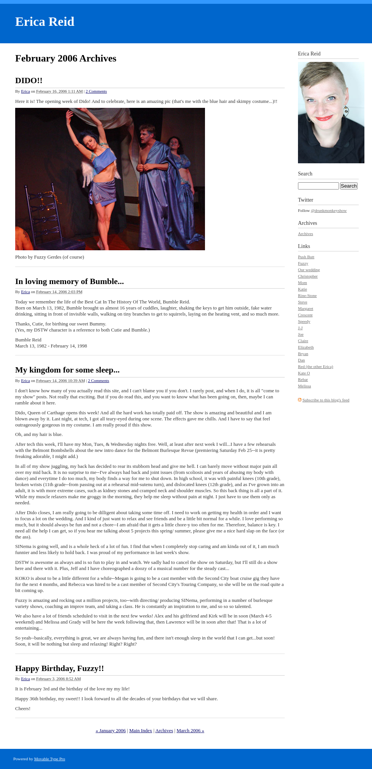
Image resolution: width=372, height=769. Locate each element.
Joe (301, 334)
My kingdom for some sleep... (67, 369)
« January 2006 (111, 730)
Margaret (305, 308)
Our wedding (309, 269)
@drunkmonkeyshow (329, 210)
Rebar (303, 379)
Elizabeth (306, 347)
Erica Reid (44, 21)
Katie (302, 289)
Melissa (304, 386)
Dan (301, 360)
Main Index (140, 730)
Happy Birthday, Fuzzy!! (59, 668)
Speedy (304, 321)
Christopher (308, 276)
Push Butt (306, 256)
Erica (25, 91)
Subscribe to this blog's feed (326, 400)
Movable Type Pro (49, 758)
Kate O (304, 373)
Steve (302, 302)
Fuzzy (303, 263)
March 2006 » (190, 730)
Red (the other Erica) (315, 366)
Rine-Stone (307, 295)
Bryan (303, 353)
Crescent (305, 315)
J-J (300, 327)
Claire (303, 340)
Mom (302, 282)
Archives (164, 730)
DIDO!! (29, 80)
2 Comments (96, 91)
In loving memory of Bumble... (69, 281)
